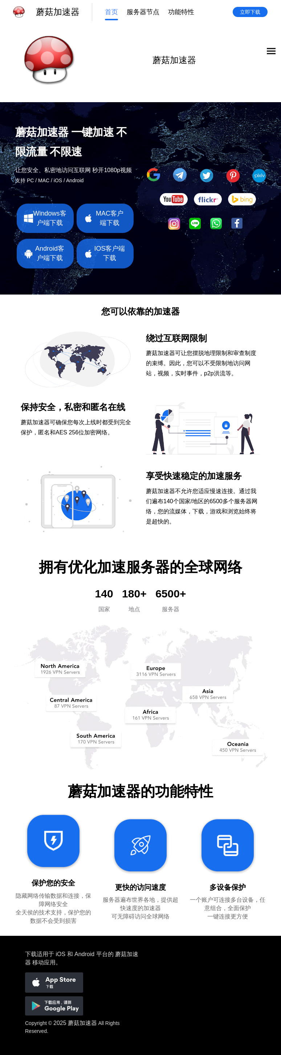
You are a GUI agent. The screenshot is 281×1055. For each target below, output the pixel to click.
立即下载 (250, 12)
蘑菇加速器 (82, 1023)
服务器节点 (143, 12)
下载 (31, 954)
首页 (111, 12)
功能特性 (181, 12)
